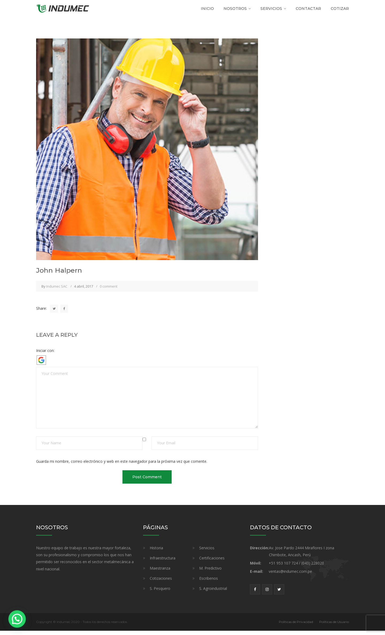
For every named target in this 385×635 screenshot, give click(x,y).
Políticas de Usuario (334, 626)
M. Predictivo (210, 572)
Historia (156, 552)
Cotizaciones (161, 582)
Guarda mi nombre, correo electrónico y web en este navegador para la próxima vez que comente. (121, 465)
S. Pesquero (160, 592)
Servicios (206, 552)
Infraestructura (162, 562)
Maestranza (160, 572)
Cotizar (340, 10)
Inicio (207, 10)
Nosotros (235, 10)
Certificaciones (212, 562)
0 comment (108, 290)
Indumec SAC (56, 290)
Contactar (308, 10)
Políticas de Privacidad (296, 626)
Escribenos (208, 582)
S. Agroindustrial (213, 592)
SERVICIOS (271, 10)
